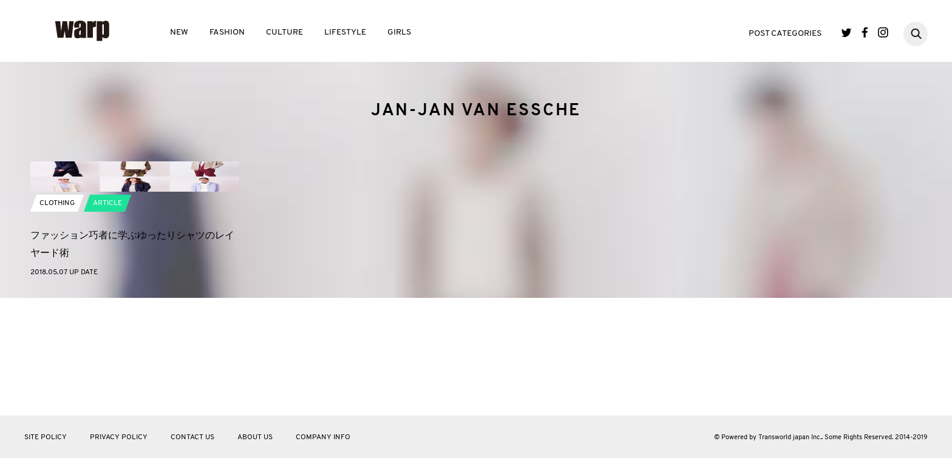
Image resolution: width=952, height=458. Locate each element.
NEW (179, 32)
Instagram (883, 32)
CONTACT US (192, 437)
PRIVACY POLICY (119, 437)
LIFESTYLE (345, 32)
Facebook (865, 32)
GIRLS (399, 32)
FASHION (227, 32)
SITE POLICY (45, 437)
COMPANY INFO (323, 437)
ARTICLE (107, 321)
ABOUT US (255, 437)
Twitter (846, 32)
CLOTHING (57, 321)
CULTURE (284, 32)
